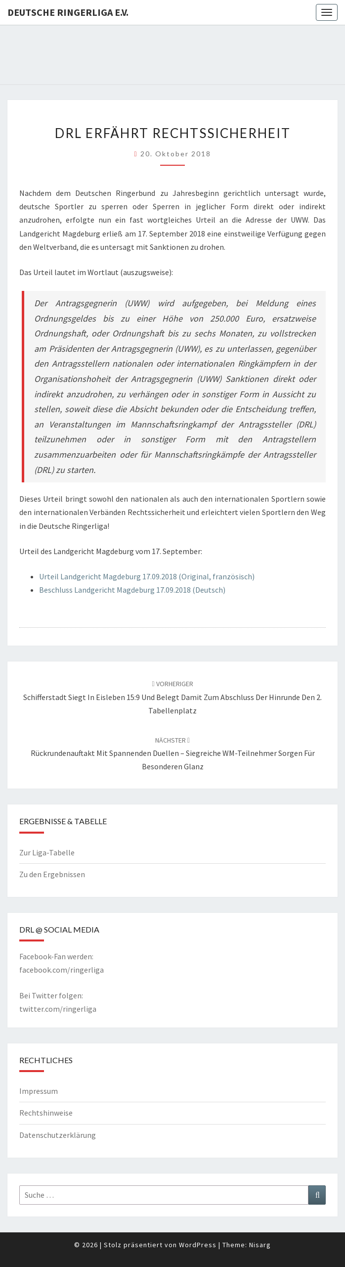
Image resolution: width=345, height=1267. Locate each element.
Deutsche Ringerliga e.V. (68, 12)
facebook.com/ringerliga (61, 970)
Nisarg (260, 1244)
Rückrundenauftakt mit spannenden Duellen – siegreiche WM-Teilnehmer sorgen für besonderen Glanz (173, 753)
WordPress (197, 1244)
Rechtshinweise (46, 1113)
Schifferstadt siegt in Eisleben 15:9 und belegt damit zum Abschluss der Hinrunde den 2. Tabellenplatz (172, 697)
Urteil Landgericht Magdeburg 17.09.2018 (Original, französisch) (147, 576)
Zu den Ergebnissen (52, 874)
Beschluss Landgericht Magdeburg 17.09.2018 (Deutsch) (132, 590)
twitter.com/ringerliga (57, 1009)
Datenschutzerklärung (57, 1135)
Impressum (38, 1091)
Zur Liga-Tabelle (47, 852)
